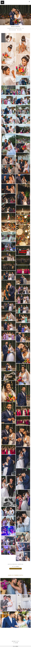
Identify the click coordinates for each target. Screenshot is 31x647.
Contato (17, 641)
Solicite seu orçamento (15, 568)
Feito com (15, 646)
